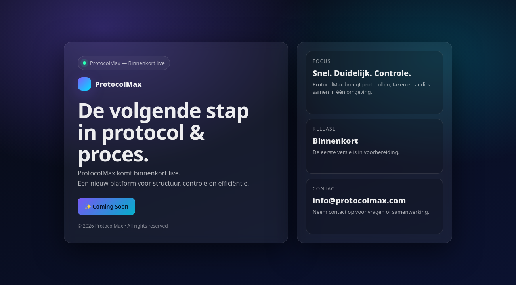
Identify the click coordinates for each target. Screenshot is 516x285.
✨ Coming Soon (106, 206)
